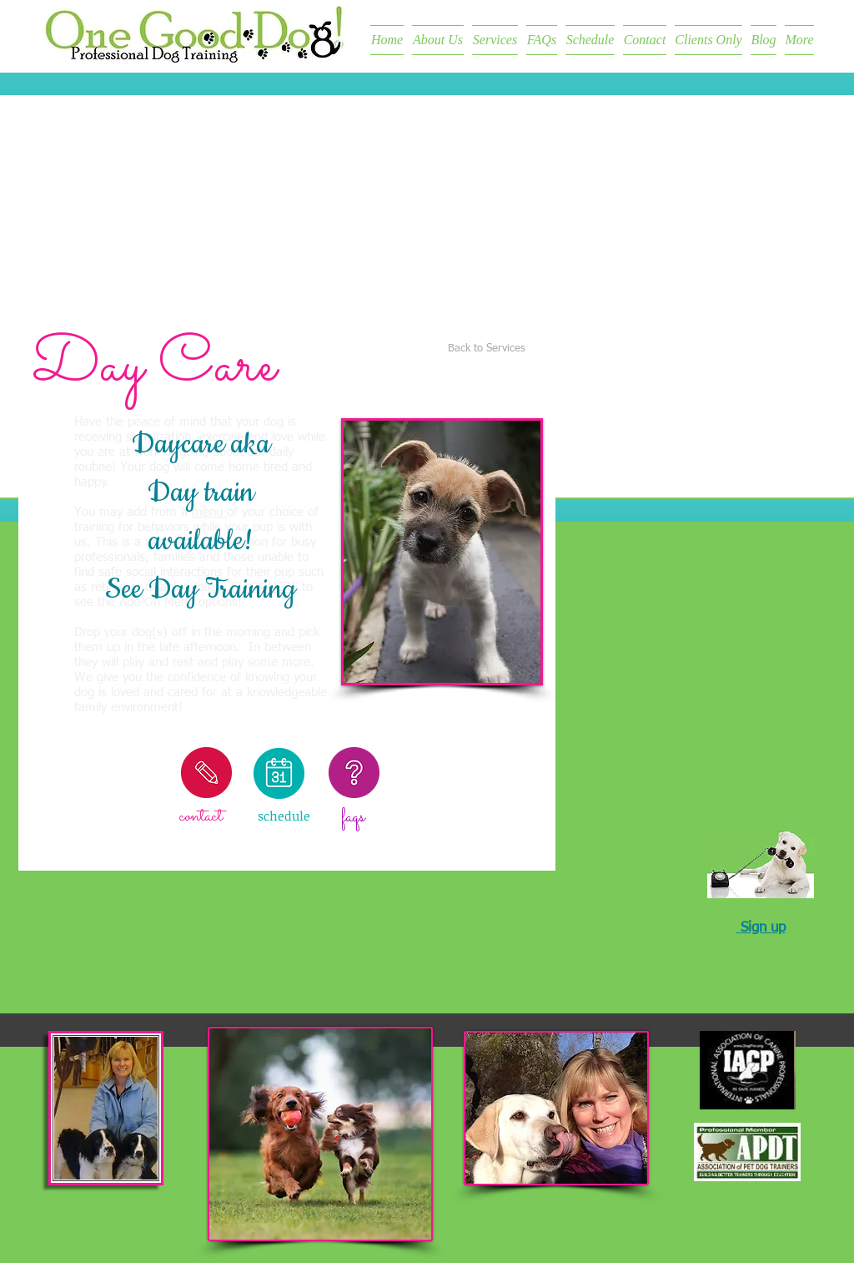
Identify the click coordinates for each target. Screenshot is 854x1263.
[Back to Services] (486, 349)
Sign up (763, 928)
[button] (442, 551)
